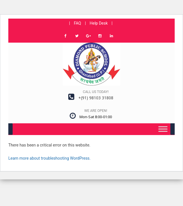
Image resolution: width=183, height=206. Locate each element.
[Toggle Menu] (163, 129)
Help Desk (99, 23)
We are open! (95, 111)
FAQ (77, 23)
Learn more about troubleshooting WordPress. (49, 158)
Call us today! (96, 92)
